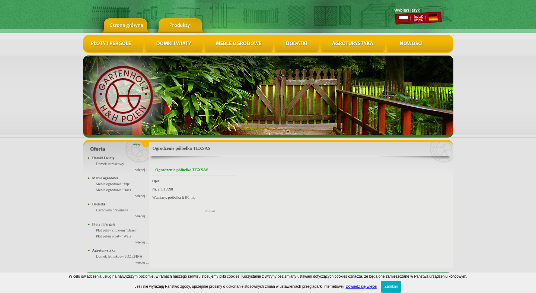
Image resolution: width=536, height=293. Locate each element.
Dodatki (98, 204)
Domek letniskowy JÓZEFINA (119, 256)
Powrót (210, 211)
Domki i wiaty (103, 158)
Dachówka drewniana (112, 210)
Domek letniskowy (110, 164)
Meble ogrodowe (105, 178)
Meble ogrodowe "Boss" (114, 190)
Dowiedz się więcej (361, 286)
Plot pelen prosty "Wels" (114, 236)
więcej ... (142, 170)
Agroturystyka (104, 250)
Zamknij (391, 286)
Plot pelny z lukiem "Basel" (116, 230)
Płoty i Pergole (103, 224)
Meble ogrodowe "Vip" (113, 184)
